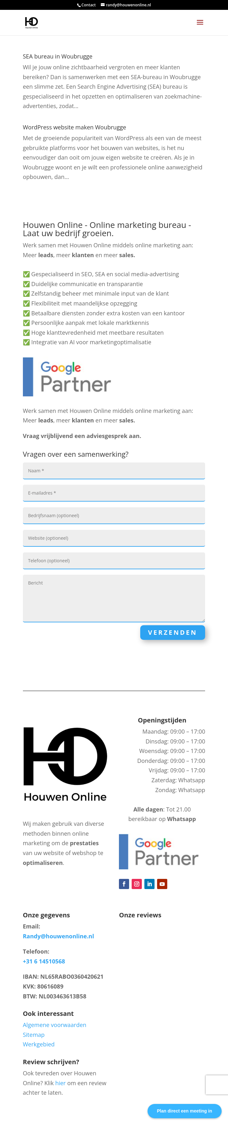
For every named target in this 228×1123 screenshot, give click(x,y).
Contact (88, 5)
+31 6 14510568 (44, 961)
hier (60, 1083)
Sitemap (34, 1034)
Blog (36, 884)
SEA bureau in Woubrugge (58, 56)
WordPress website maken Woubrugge (74, 127)
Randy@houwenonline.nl (58, 936)
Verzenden (172, 632)
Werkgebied (39, 1044)
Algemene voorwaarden (54, 1025)
